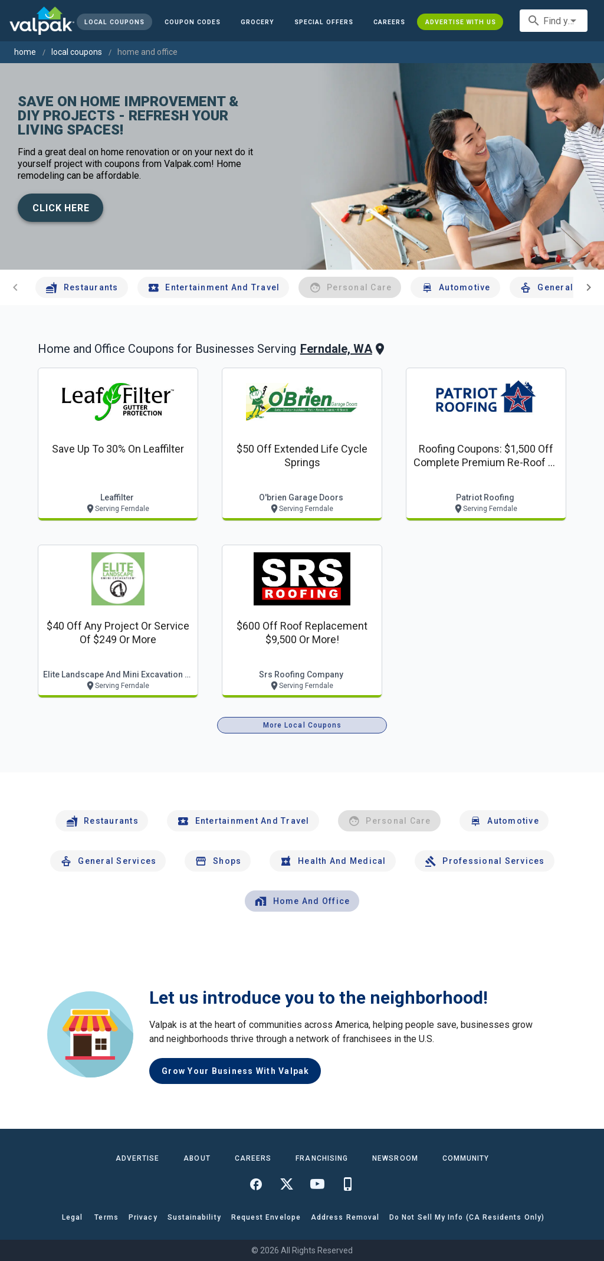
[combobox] (553, 20)
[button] (324, 22)
